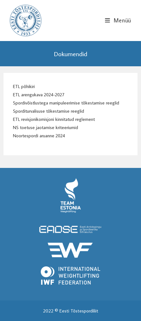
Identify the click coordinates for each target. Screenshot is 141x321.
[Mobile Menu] (118, 20)
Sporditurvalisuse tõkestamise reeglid (48, 111)
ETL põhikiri (24, 86)
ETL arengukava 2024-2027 (38, 95)
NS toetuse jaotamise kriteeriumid (45, 127)
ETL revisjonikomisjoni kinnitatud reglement (54, 119)
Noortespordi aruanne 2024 (39, 136)
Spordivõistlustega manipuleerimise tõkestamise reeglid (66, 103)
